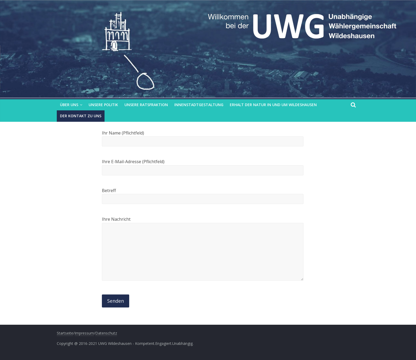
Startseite (65, 333)
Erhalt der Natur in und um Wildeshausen (273, 104)
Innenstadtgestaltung (198, 104)
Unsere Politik (103, 104)
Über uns (69, 104)
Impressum (84, 333)
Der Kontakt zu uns (80, 115)
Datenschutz (106, 333)
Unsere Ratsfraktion (146, 104)
